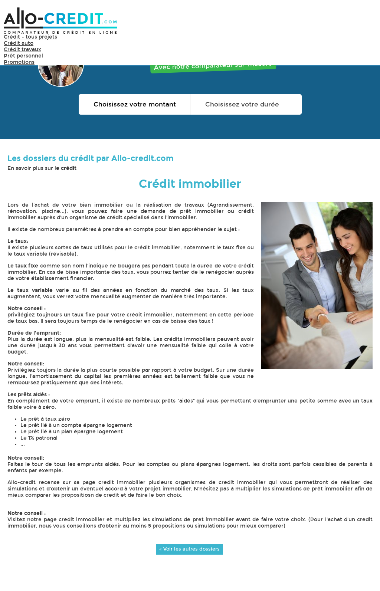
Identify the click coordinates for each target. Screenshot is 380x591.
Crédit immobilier (190, 184)
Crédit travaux (22, 49)
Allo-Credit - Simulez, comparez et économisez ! (60, 20)
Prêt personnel (23, 56)
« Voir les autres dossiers (189, 549)
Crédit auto (18, 43)
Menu (365, 20)
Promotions (19, 62)
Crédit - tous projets (30, 37)
